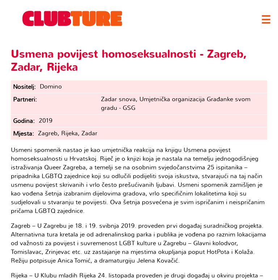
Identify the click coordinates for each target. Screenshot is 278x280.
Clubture (72, 18)
